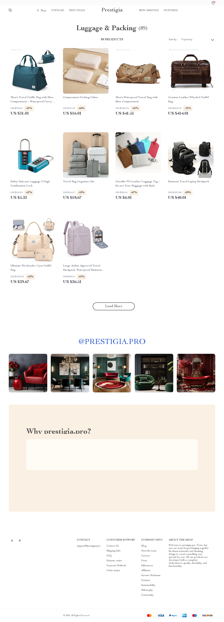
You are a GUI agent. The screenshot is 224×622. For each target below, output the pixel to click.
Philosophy (147, 590)
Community (147, 595)
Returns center (114, 561)
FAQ (109, 556)
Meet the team (149, 551)
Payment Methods (116, 565)
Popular (57, 10)
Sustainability (148, 585)
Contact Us (113, 546)
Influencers (147, 565)
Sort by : (173, 39)
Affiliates (145, 570)
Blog (143, 546)
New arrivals (149, 10)
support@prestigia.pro (88, 546)
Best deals (77, 10)
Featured (171, 10)
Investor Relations (150, 575)
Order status (113, 570)
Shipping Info (114, 551)
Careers (145, 556)
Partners (145, 580)
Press (144, 561)
